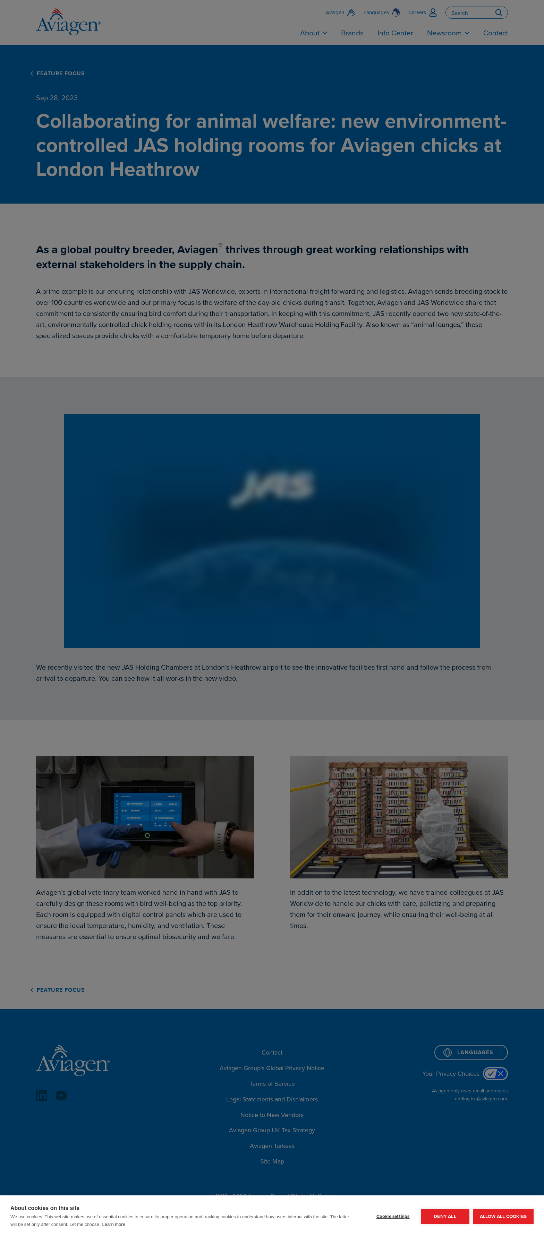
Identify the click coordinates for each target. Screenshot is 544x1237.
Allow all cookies (503, 1216)
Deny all (445, 1216)
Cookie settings (393, 1216)
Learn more (113, 1224)
